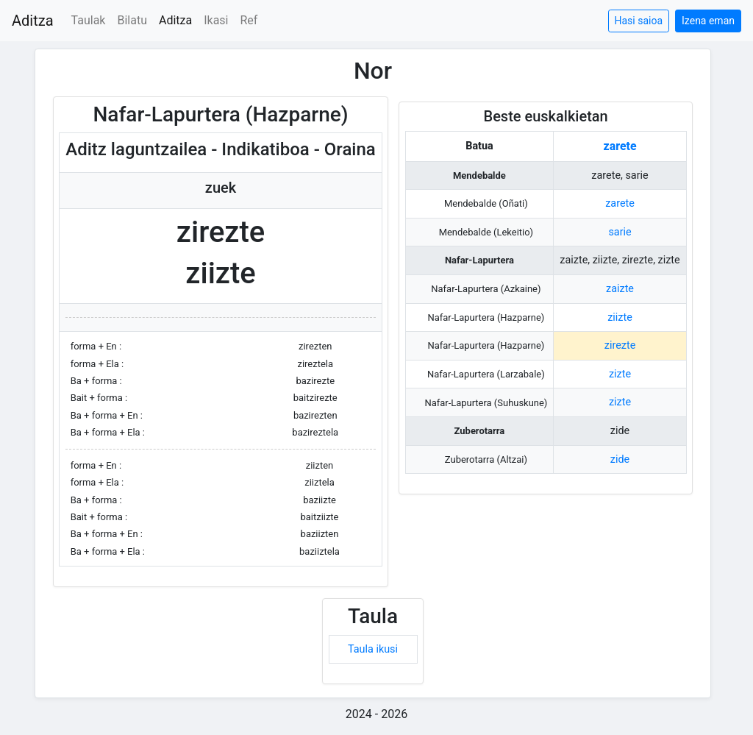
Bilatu (132, 20)
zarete (620, 146)
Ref (249, 20)
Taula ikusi (373, 649)
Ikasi (216, 20)
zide (619, 459)
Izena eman (708, 20)
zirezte (620, 345)
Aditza (33, 20)
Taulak (88, 20)
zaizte (620, 289)
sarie (619, 232)
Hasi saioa (639, 20)
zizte (620, 374)
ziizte (619, 317)
